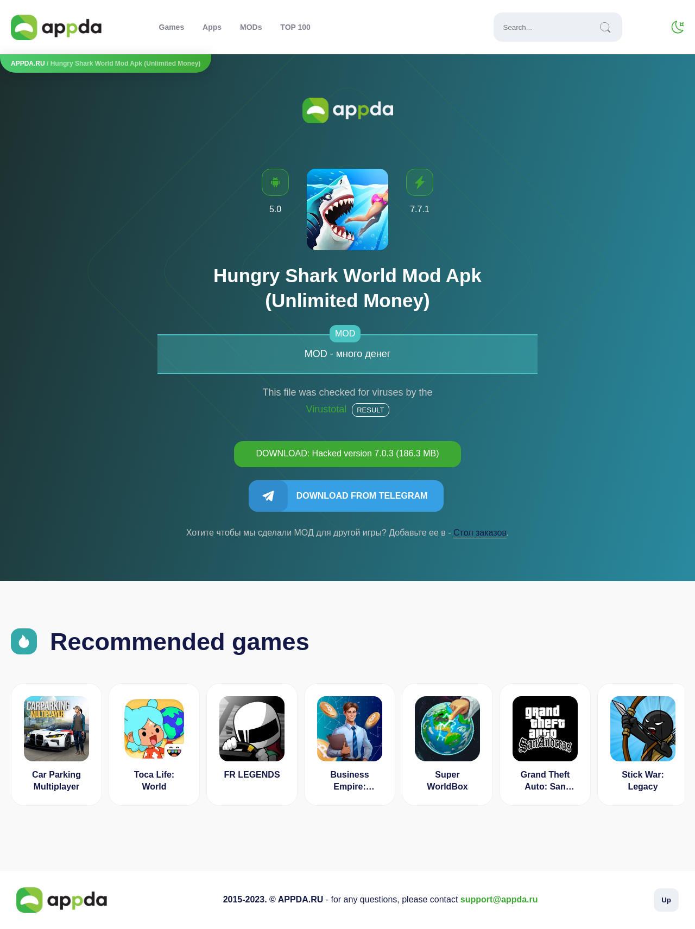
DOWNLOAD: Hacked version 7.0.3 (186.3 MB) (347, 453)
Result (370, 410)
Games (172, 27)
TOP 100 (295, 27)
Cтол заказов (480, 532)
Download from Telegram (362, 495)
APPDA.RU (28, 63)
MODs (251, 27)
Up (666, 900)
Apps (212, 27)
